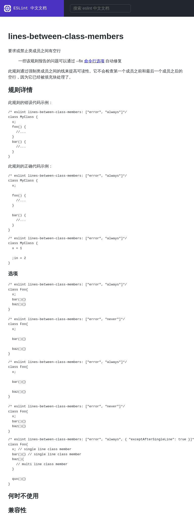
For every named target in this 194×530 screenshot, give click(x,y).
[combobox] (100, 8)
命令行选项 (94, 61)
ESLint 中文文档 (30, 8)
